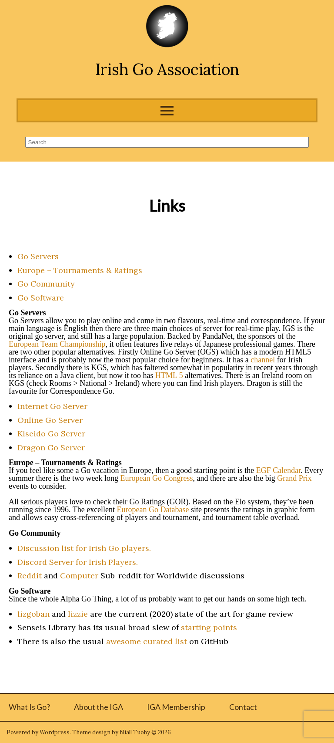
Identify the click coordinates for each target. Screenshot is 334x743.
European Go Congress (156, 478)
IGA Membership (176, 707)
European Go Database (153, 509)
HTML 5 (169, 375)
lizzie (78, 614)
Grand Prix (294, 478)
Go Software (40, 298)
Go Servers (38, 256)
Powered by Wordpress (38, 732)
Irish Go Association (167, 69)
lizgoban (33, 614)
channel (262, 359)
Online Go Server (50, 420)
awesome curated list (146, 641)
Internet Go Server (52, 406)
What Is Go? (29, 707)
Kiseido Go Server (51, 434)
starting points (209, 627)
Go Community (46, 284)
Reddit (29, 576)
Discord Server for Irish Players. (77, 562)
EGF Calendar (278, 470)
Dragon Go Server (51, 447)
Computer (79, 576)
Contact (243, 707)
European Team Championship (57, 344)
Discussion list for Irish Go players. (84, 548)
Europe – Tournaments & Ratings (79, 270)
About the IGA (98, 707)
